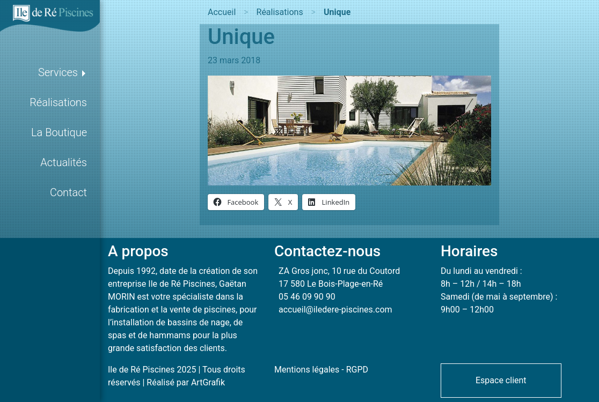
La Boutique (59, 132)
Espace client (501, 380)
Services (58, 72)
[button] (501, 380)
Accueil (222, 12)
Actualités (63, 162)
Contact (68, 192)
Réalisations (58, 102)
